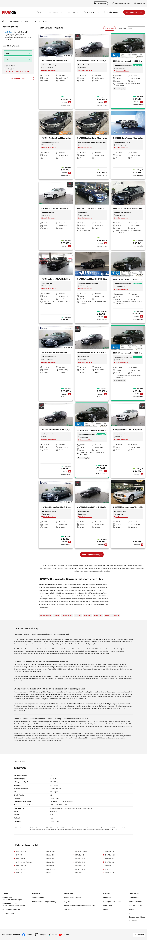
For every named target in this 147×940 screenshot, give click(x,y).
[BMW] (26, 21)
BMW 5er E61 (79, 873)
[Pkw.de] (3, 21)
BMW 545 (19, 873)
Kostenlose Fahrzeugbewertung (44, 901)
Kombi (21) (78, 615)
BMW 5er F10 (109, 862)
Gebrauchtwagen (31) (45, 615)
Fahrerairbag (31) (67, 615)
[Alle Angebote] (14, 21)
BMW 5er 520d (21, 865)
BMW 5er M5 (79, 855)
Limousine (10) (98, 615)
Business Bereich (100, 3)
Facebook (29, 934)
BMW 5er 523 (50, 865)
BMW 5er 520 (50, 869)
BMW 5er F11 (109, 865)
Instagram (42, 934)
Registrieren (107, 905)
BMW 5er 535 (50, 851)
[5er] (35, 21)
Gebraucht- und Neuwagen (13, 899)
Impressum (133, 921)
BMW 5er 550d (21, 851)
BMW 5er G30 (109, 858)
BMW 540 (49, 873)
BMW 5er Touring (81, 851)
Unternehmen (134, 898)
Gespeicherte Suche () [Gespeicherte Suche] (121, 3)
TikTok (54, 934)
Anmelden (107, 898)
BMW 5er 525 (50, 862)
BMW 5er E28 (20, 858)
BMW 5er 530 (50, 855)
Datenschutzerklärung (137, 917)
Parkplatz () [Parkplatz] (139, 3)
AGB (130, 913)
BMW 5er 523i (80, 862)
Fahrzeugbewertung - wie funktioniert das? (80, 905)
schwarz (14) (87, 615)
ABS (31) (57, 615)
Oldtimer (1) (116, 615)
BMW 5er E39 (109, 869)
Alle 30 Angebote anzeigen (92, 554)
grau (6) (107, 615)
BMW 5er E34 (109, 851)
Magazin (67, 901)
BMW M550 (19, 855)
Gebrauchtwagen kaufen (11, 909)
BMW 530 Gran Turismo (24, 862)
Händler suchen (8, 913)
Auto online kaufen (111, 12)
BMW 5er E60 (109, 873)
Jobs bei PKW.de (135, 905)
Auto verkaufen (38, 898)
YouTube (66, 934)
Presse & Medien (135, 901)
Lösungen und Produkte (112, 901)
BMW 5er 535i (80, 865)
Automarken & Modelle (72, 898)
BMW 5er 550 (20, 869)
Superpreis (68, 909)
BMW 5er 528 (50, 858)
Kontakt (106, 909)
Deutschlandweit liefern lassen (13, 904)
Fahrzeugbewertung (91, 12)
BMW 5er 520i (80, 869)
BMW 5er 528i (80, 858)
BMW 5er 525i (110, 855)
